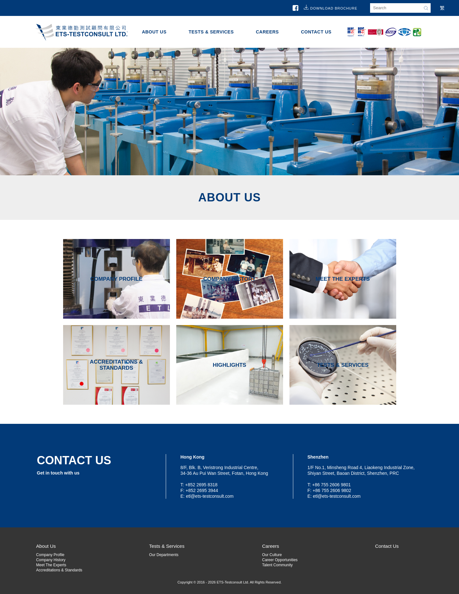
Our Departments (163, 555)
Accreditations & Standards (59, 570)
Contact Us (316, 31)
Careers (267, 31)
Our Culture (272, 555)
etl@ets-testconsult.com (210, 496)
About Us (154, 31)
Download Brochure (333, 8)
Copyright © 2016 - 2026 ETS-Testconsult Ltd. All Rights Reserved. (230, 582)
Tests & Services (211, 31)
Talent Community (277, 565)
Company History (50, 560)
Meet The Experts (51, 565)
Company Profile (50, 555)
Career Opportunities (279, 560)
